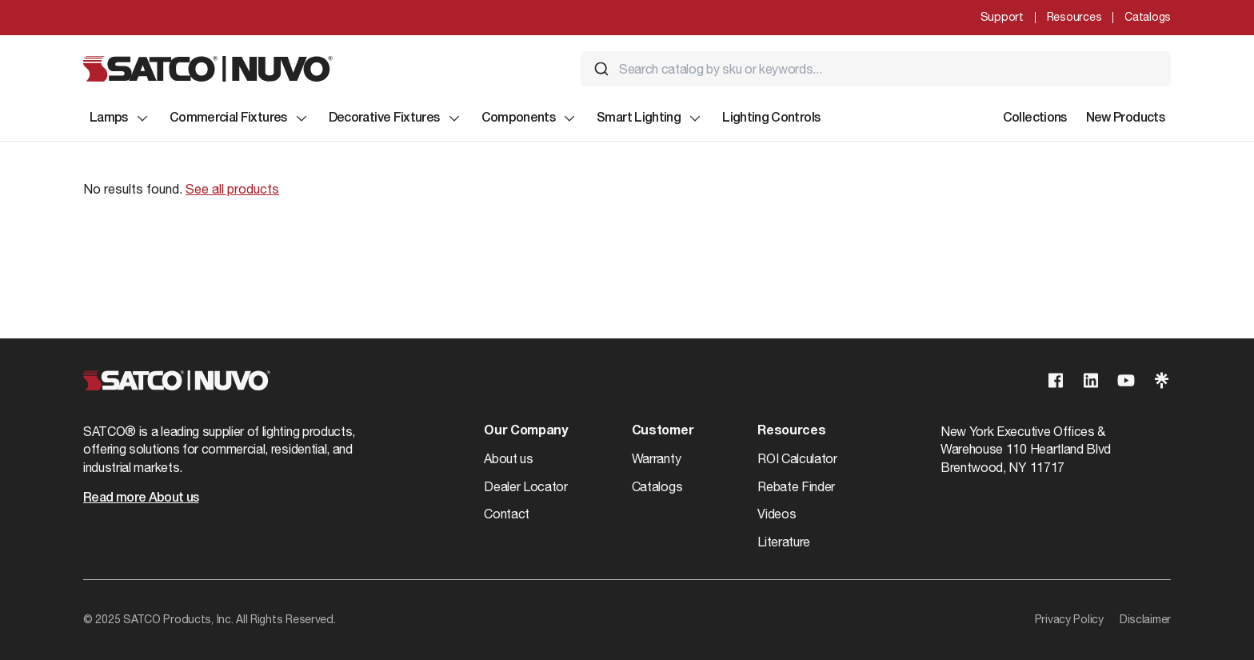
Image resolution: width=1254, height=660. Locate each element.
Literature (783, 541)
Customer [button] (662, 431)
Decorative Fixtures (395, 118)
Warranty (656, 458)
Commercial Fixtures (240, 118)
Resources (1074, 16)
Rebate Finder (796, 486)
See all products (232, 189)
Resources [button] (791, 431)
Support (1002, 16)
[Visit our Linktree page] (1161, 380)
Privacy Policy (1069, 619)
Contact (506, 513)
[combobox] (876, 68)
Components (529, 118)
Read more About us (140, 498)
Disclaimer (1145, 619)
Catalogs (1147, 16)
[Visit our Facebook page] (1055, 380)
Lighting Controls (771, 118)
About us (508, 458)
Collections (1035, 118)
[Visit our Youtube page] (1126, 380)
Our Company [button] (525, 431)
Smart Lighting (650, 118)
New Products (1125, 118)
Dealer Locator (526, 486)
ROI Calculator (797, 458)
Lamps (120, 118)
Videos (776, 513)
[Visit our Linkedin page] (1090, 380)
